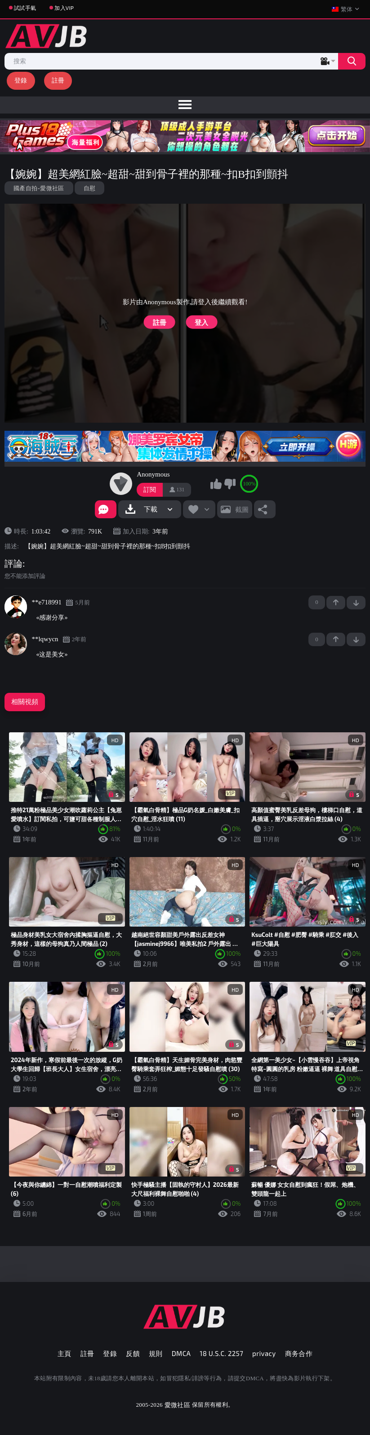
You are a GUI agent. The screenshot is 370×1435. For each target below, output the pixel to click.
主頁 (64, 1353)
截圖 (242, 509)
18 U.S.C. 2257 (221, 1353)
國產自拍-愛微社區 (38, 188)
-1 (356, 602)
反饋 (133, 1353)
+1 (335, 602)
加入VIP (64, 7)
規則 (156, 1353)
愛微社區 (177, 1405)
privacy (264, 1353)
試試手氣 (25, 7)
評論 (13, 564)
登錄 (20, 80)
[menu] (185, 105)
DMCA (181, 1353)
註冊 (58, 80)
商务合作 (299, 1353)
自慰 (90, 188)
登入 (201, 322)
